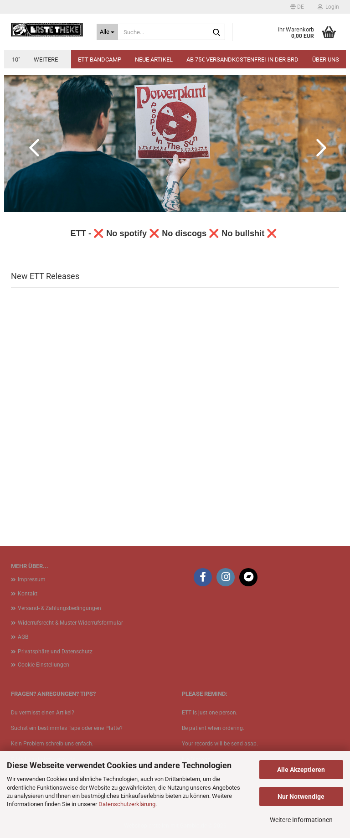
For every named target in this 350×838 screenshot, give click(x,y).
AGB (23, 637)
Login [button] (328, 7)
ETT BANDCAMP (99, 59)
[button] (297, 7)
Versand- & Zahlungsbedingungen (59, 608)
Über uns (325, 59)
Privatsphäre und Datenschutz (55, 651)
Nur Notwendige (301, 796)
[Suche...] (107, 32)
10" (16, 59)
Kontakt (27, 593)
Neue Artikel (154, 59)
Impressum (32, 579)
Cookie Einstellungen (43, 665)
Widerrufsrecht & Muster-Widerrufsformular (70, 623)
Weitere (46, 59)
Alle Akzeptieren (301, 769)
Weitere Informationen (301, 819)
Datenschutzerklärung (126, 804)
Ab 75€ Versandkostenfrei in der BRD (242, 59)
